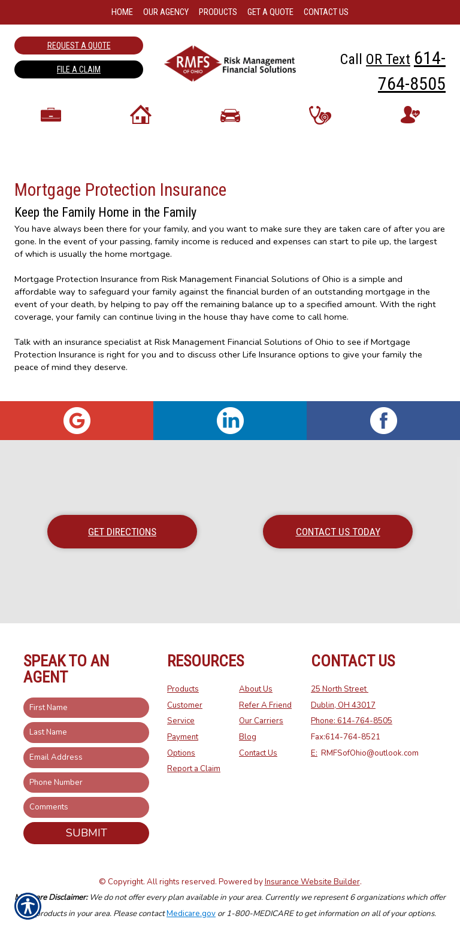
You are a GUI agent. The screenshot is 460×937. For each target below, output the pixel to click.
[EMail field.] (86, 757)
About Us (256, 689)
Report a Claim (193, 768)
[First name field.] (86, 708)
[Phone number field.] (86, 782)
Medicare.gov (191, 913)
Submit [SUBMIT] (86, 833)
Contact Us (258, 753)
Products (183, 689)
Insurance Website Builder (312, 882)
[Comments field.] (86, 807)
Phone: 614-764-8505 (351, 720)
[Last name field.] (86, 732)
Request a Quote (79, 45)
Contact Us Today (338, 532)
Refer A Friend (265, 705)
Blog (247, 737)
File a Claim (79, 69)
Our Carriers (261, 720)
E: (314, 753)
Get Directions (122, 532)
